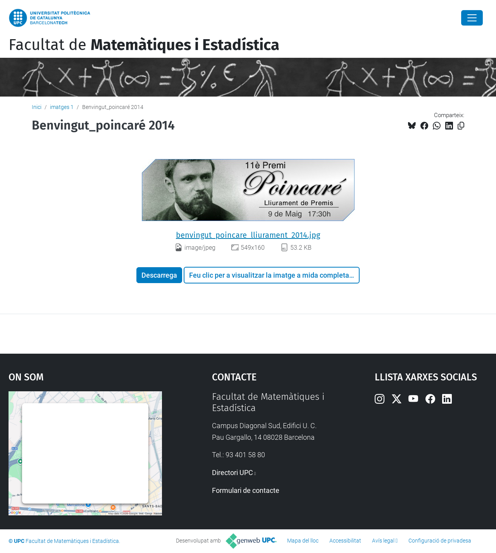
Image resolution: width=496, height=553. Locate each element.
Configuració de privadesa (439, 540)
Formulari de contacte (245, 490)
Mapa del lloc (303, 540)
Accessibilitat (345, 540)
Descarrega (159, 275)
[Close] (472, 18)
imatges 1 (62, 107)
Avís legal (383, 540)
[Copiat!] (461, 125)
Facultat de (144, 45)
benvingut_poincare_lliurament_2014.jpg (248, 235)
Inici (36, 107)
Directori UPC (232, 472)
